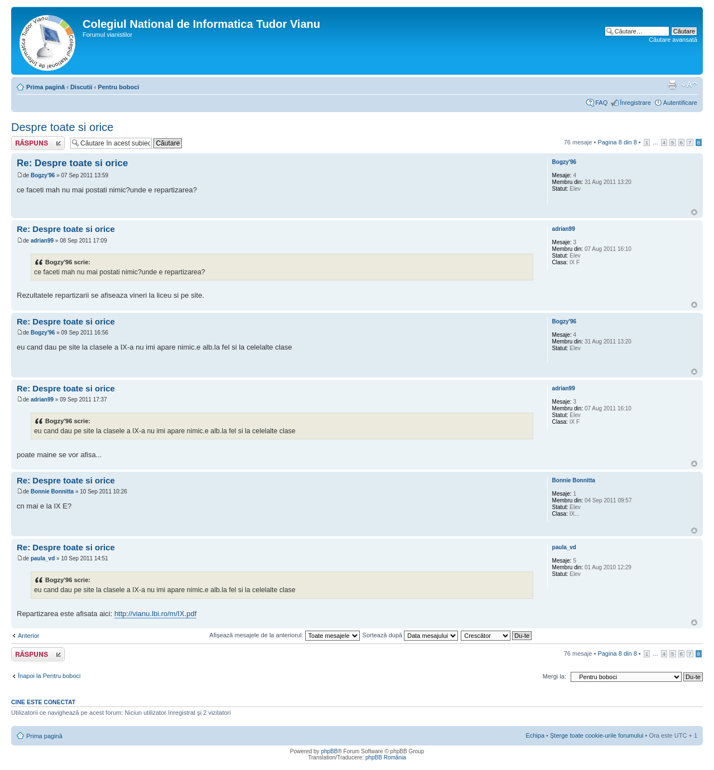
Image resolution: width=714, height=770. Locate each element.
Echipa (534, 735)
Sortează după (411, 635)
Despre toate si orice (62, 127)
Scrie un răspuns (38, 143)
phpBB (329, 751)
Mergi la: (554, 676)
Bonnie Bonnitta (52, 491)
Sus (694, 212)
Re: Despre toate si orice (72, 163)
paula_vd (43, 558)
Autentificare (680, 102)
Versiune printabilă (672, 85)
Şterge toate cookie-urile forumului (597, 735)
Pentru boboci (118, 87)
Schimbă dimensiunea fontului (689, 85)
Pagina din (616, 142)
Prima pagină (45, 87)
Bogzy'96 (43, 175)
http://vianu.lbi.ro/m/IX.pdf (155, 613)
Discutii (81, 87)
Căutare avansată (673, 39)
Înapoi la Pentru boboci (49, 675)
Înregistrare (635, 102)
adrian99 (42, 241)
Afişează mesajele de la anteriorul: (284, 635)
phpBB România (385, 757)
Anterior (29, 635)
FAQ (601, 102)
